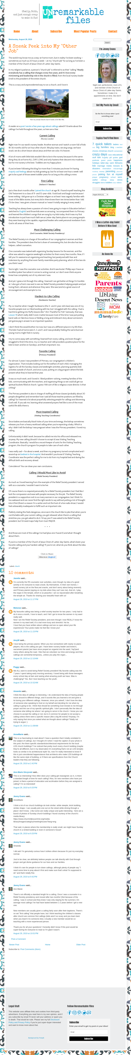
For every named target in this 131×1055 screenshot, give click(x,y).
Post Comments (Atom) (30, 949)
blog (112, 147)
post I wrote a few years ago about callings (39, 126)
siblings (104, 180)
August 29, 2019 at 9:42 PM (25, 877)
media (109, 166)
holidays (95, 163)
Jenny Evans (19, 796)
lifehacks (118, 163)
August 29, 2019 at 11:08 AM (25, 726)
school (113, 177)
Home (17, 31)
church (17, 566)
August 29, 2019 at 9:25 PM (25, 788)
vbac (114, 183)
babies (116, 144)
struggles (96, 182)
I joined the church (43, 190)
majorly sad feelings (17, 171)
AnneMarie (18, 734)
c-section (118, 147)
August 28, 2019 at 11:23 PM (25, 631)
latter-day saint (107, 163)
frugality (105, 157)
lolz (94, 165)
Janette (16, 578)
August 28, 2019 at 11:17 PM (25, 599)
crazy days (99, 154)
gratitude (95, 160)
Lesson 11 (13, 315)
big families (102, 147)
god (120, 157)
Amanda (17, 691)
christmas (103, 151)
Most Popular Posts (85, 31)
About (35, 31)
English (22, 211)
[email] (107, 122)
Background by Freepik (36, 1038)
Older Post (80, 945)
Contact (112, 31)
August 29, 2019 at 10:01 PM (25, 933)
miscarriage (117, 169)
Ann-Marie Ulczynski (22, 772)
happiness (118, 160)
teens (103, 183)
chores (95, 151)
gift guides (113, 157)
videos (119, 183)
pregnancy (103, 177)
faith (99, 157)
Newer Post (14, 945)
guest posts (106, 160)
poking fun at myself (110, 174)
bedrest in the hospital (30, 454)
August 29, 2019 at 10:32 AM (25, 683)
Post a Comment (18, 939)
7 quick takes (102, 144)
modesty (95, 171)
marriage (101, 166)
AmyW (16, 640)
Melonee (17, 608)
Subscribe (56, 31)
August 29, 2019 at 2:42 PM (25, 763)
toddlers (108, 182)
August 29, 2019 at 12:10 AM (25, 658)
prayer (94, 177)
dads (110, 155)
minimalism (106, 169)
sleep (112, 180)
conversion (118, 151)
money (101, 171)
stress (119, 180)
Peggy (16, 667)
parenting (110, 171)
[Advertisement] (47, 969)
